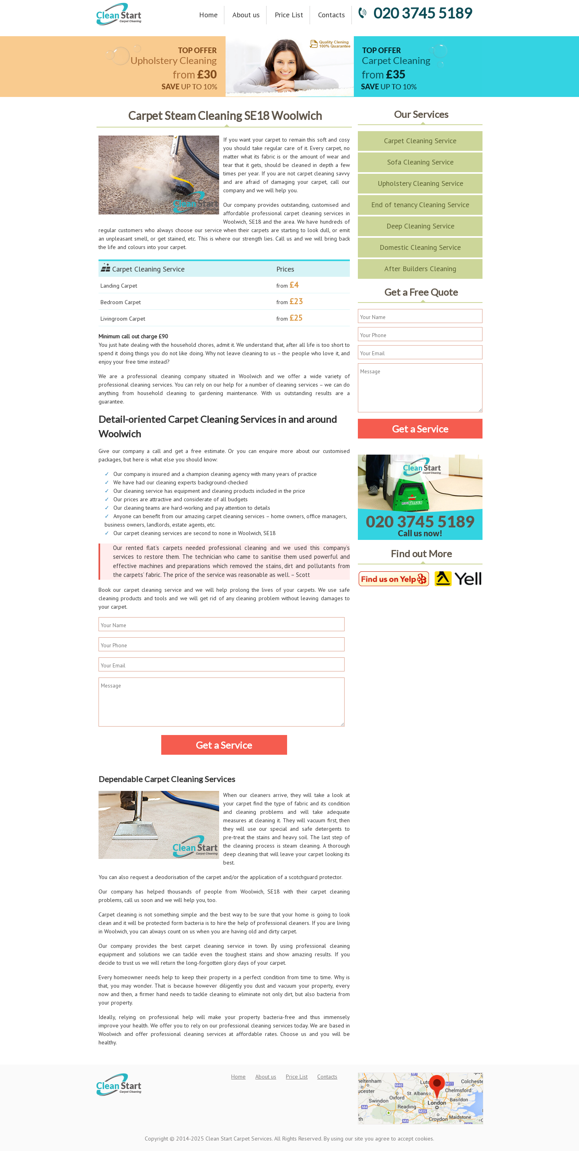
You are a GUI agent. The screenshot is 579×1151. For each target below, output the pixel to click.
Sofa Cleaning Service (420, 162)
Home (208, 14)
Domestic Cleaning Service (420, 247)
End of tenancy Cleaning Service (420, 204)
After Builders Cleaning (420, 268)
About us (246, 14)
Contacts (331, 14)
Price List (289, 14)
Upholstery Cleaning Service (420, 183)
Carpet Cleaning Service (420, 140)
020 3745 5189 (415, 13)
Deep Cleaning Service (420, 226)
